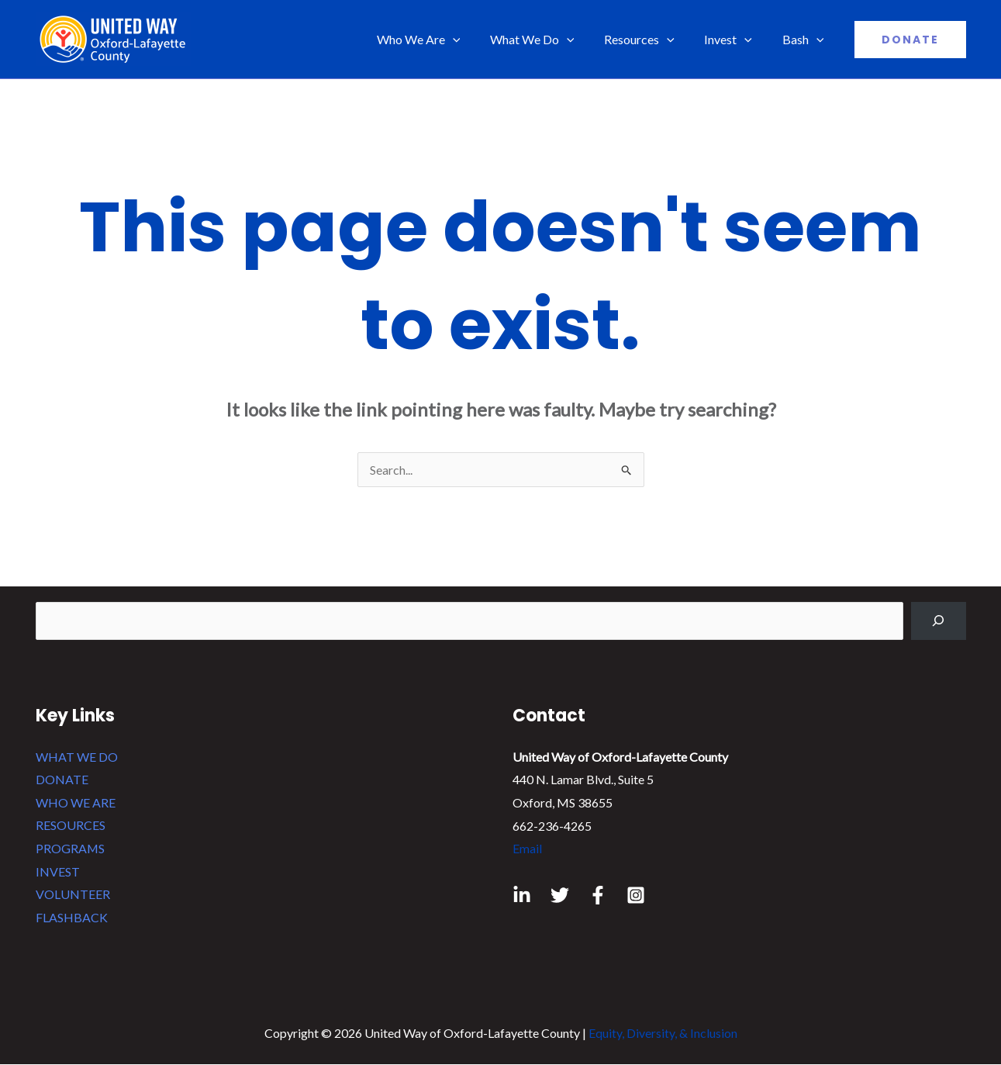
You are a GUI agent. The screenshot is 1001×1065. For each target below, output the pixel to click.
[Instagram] (635, 895)
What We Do (550, 39)
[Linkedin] (522, 895)
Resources (652, 39)
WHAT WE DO (77, 756)
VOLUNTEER (73, 894)
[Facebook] (598, 895)
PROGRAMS (70, 848)
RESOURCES (70, 825)
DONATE (62, 779)
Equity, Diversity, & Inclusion (663, 1033)
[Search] (938, 621)
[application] (476, 39)
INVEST (58, 871)
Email (527, 848)
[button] (910, 39)
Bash (806, 39)
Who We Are (442, 39)
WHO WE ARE (76, 802)
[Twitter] (560, 895)
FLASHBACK (72, 917)
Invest (736, 39)
